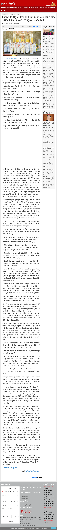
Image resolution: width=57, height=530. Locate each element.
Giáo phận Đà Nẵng (48, 512)
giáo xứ (35, 7)
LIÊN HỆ (22, 515)
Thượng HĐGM (51, 7)
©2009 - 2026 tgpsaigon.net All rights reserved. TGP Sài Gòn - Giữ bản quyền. (29, 528)
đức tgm (3, 10)
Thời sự (4, 14)
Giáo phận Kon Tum (48, 516)
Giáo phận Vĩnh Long (49, 503)
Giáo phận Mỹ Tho (48, 497)
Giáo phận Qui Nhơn (48, 518)
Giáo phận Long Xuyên (49, 496)
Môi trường (44, 7)
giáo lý (13, 7)
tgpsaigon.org (24, 498)
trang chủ (3, 7)
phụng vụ (9, 7)
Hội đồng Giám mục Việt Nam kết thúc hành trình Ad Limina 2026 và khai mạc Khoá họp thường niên (48, 61)
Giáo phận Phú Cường (49, 501)
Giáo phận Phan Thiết (49, 499)
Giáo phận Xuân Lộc (48, 505)
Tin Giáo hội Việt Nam (14, 14)
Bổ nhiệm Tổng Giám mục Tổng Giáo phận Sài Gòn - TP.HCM (48, 136)
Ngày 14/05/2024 (4, 29)
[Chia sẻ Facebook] (35, 26)
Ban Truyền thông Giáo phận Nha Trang (12, 23)
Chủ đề (12, 26)
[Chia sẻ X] (11, 28)
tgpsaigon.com (24, 496)
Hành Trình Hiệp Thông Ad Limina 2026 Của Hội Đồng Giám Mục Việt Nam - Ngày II (48, 91)
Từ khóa (24, 26)
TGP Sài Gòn (47, 488)
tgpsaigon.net (24, 494)
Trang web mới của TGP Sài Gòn (30, 492)
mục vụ (39, 7)
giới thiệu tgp (29, 7)
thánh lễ (16, 26)
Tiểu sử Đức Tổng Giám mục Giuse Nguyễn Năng (48, 124)
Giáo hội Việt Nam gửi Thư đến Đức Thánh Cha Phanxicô (48, 186)
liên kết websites (48, 484)
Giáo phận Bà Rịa (48, 490)
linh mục (29, 26)
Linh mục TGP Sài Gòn (26, 485)
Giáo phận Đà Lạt (48, 494)
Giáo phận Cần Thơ (48, 492)
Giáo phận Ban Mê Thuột (49, 511)
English (48, 5)
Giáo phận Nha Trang (49, 514)
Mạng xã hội (24, 501)
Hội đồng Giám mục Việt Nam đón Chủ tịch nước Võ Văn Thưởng (48, 142)
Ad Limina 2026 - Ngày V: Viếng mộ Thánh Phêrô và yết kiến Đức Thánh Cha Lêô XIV (48, 69)
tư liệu (24, 7)
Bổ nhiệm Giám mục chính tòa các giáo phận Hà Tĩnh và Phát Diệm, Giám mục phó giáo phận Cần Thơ (48, 130)
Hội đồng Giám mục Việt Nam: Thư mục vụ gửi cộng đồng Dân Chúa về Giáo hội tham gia (48, 150)
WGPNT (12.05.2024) (10, 59)
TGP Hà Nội (46, 522)
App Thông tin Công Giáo (27, 508)
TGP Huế (46, 509)
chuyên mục (18, 7)
